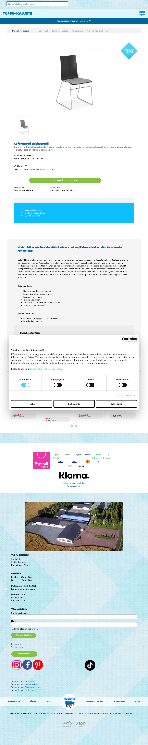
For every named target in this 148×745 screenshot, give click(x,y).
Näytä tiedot (124, 395)
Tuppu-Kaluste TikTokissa (23, 681)
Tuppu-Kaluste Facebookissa (24, 687)
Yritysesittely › (17, 647)
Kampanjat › (16, 644)
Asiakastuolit (77, 31)
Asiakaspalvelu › (74, 486)
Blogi (137, 701)
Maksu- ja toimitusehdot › (74, 483)
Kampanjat (119, 701)
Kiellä (32, 404)
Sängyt (33, 701)
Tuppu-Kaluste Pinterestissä (24, 690)
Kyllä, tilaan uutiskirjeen (26, 629)
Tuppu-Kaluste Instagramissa (24, 684)
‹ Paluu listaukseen (20, 31)
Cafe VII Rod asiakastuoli (98, 31)
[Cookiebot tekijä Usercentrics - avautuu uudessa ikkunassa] (124, 339)
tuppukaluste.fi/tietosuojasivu (46, 369)
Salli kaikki (116, 404)
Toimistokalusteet (60, 31)
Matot (50, 701)
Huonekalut (42, 31)
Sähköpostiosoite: (20, 613)
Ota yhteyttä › (24, 654)
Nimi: (13, 621)
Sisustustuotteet (95, 701)
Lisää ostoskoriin (65, 180)
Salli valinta (74, 404)
